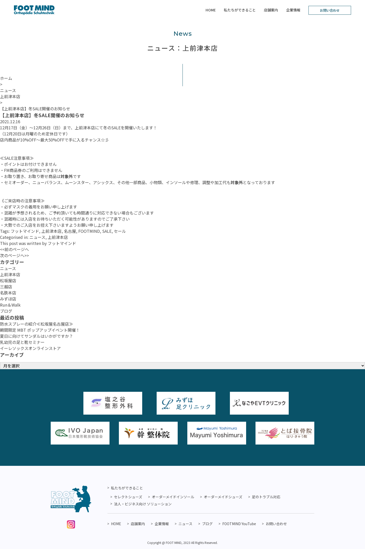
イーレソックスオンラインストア (30, 348)
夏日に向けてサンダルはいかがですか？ (36, 336)
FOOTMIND (89, 231)
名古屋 (70, 231)
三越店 (6, 287)
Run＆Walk (10, 305)
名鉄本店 (8, 293)
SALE (107, 231)
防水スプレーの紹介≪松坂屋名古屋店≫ (36, 324)
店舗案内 (271, 9)
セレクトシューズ (128, 496)
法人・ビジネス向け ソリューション (143, 503)
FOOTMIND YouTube (239, 523)
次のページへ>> (14, 255)
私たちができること (240, 9)
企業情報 (293, 9)
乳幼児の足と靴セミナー (22, 342)
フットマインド (25, 231)
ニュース (37, 237)
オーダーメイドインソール (173, 496)
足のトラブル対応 (266, 496)
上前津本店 (51, 231)
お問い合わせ (330, 10)
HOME (211, 9)
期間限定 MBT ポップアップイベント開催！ (40, 330)
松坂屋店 (8, 280)
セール (120, 231)
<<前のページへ (14, 249)
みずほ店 (8, 299)
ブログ (6, 311)
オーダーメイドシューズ (223, 496)
